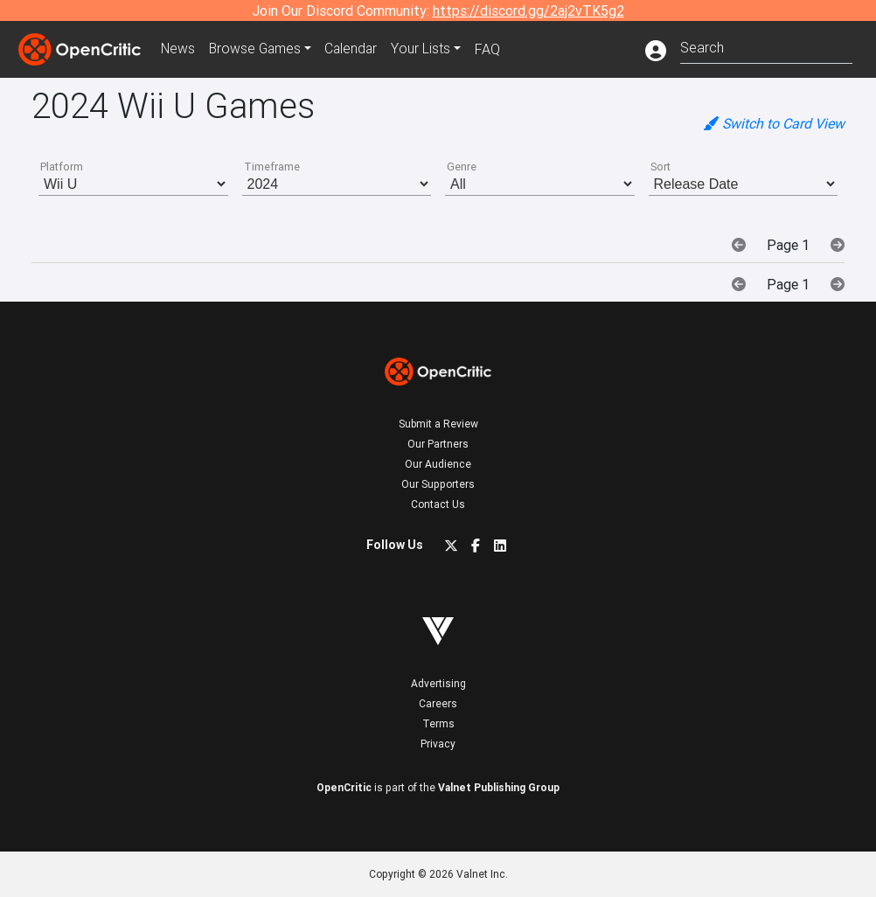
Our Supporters (438, 483)
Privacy (438, 743)
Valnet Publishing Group (499, 787)
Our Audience (438, 463)
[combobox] (766, 46)
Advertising (438, 683)
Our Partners (438, 443)
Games (258, 49)
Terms (438, 723)
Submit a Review (438, 423)
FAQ (493, 49)
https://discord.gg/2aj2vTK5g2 (528, 10)
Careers (438, 703)
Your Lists (427, 49)
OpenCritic (344, 787)
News (179, 49)
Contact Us (438, 504)
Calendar (357, 49)
